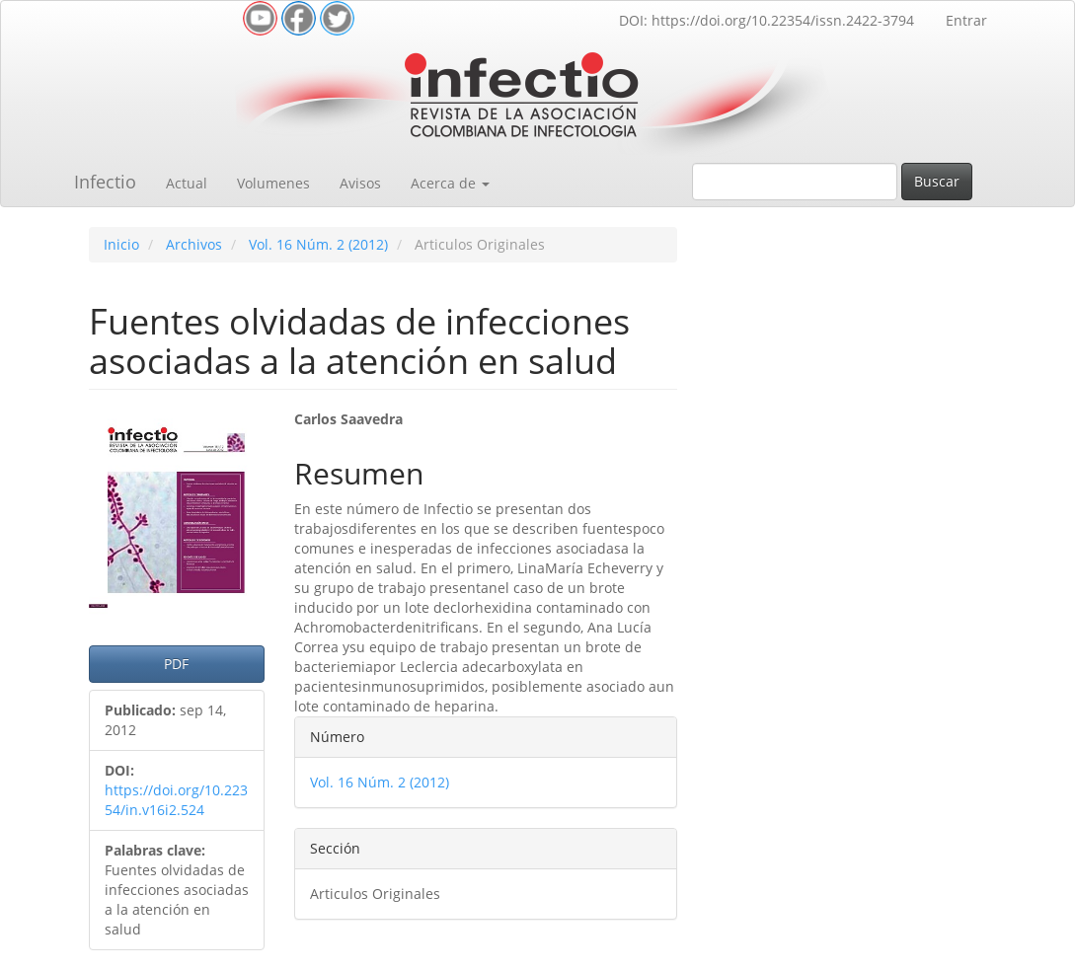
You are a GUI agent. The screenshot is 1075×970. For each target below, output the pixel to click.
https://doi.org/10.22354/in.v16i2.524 (176, 800)
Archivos (194, 244)
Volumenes (273, 183)
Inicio (121, 244)
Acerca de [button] (450, 183)
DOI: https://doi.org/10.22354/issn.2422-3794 (766, 20)
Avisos (360, 183)
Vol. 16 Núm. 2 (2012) (318, 244)
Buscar (937, 181)
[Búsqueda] (794, 181)
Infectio (105, 181)
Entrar (966, 20)
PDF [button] (176, 663)
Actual (186, 183)
